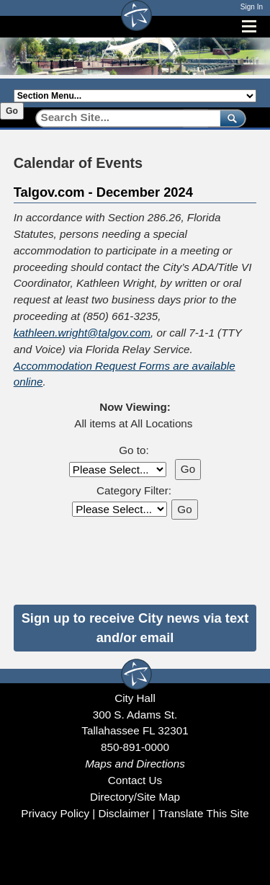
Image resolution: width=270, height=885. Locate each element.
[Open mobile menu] (249, 26)
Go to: (133, 450)
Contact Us (135, 780)
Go (188, 469)
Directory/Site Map (135, 797)
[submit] (230, 118)
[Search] (122, 117)
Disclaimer (123, 813)
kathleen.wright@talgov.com (82, 332)
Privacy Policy (55, 813)
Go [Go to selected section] (12, 111)
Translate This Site (203, 813)
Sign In (251, 7)
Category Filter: (133, 490)
